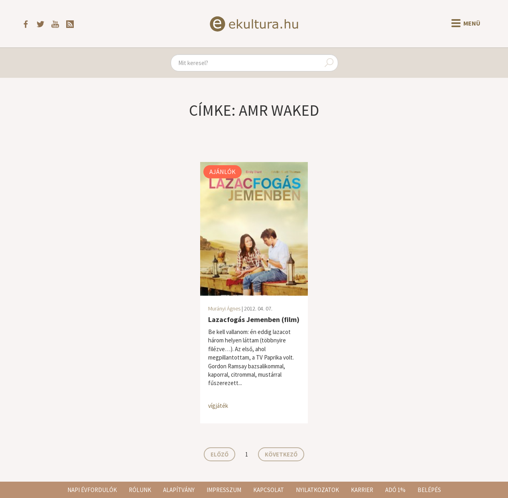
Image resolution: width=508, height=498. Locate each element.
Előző (219, 454)
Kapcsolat (268, 490)
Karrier (362, 490)
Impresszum (224, 490)
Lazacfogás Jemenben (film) (253, 319)
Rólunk (140, 490)
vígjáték (218, 405)
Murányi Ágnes (224, 308)
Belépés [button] (429, 490)
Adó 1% (395, 490)
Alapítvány (179, 490)
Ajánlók (222, 172)
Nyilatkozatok (317, 490)
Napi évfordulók (92, 490)
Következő (281, 454)
